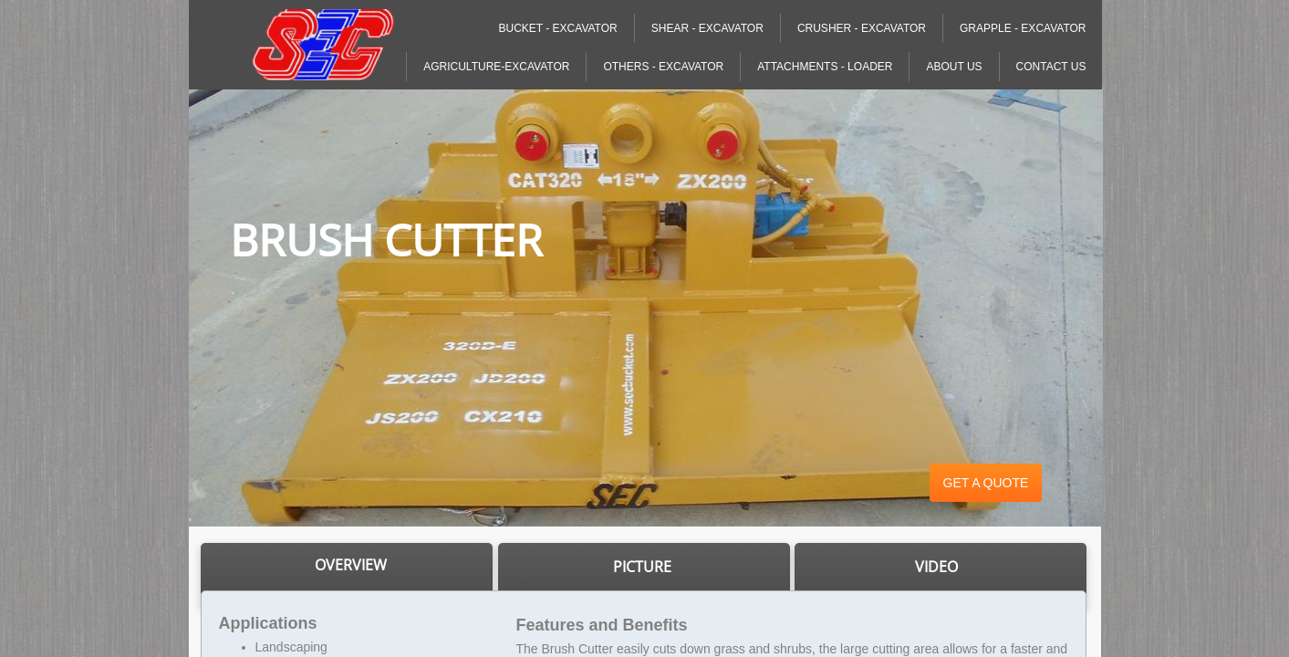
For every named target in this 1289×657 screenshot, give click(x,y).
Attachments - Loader (824, 66)
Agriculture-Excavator (496, 66)
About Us (954, 66)
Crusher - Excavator (861, 28)
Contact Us (1051, 66)
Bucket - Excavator (557, 28)
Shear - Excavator (707, 28)
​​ (351, 565)
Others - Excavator (663, 66)
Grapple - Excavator (1023, 28)
